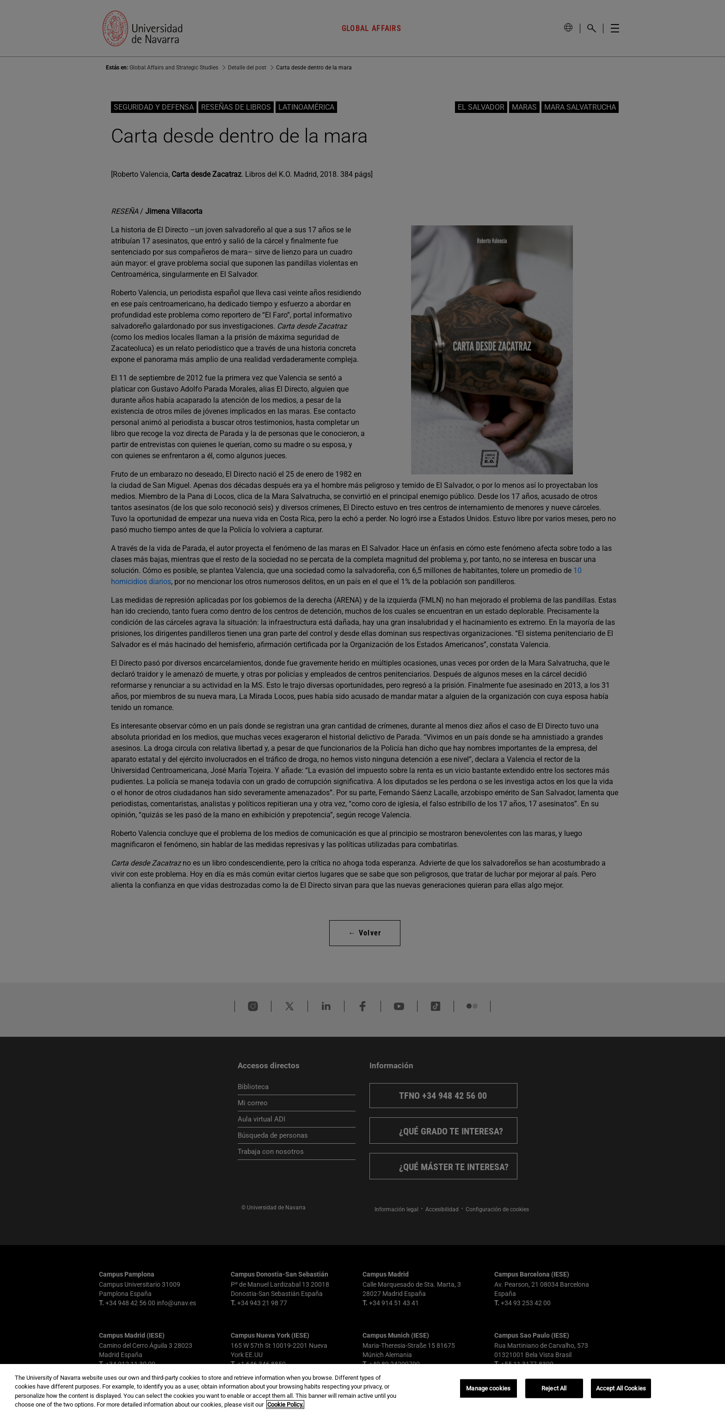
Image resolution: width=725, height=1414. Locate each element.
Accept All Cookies (621, 1388)
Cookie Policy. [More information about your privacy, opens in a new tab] (285, 1404)
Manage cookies (488, 1388)
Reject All (553, 1388)
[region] (362, 1389)
